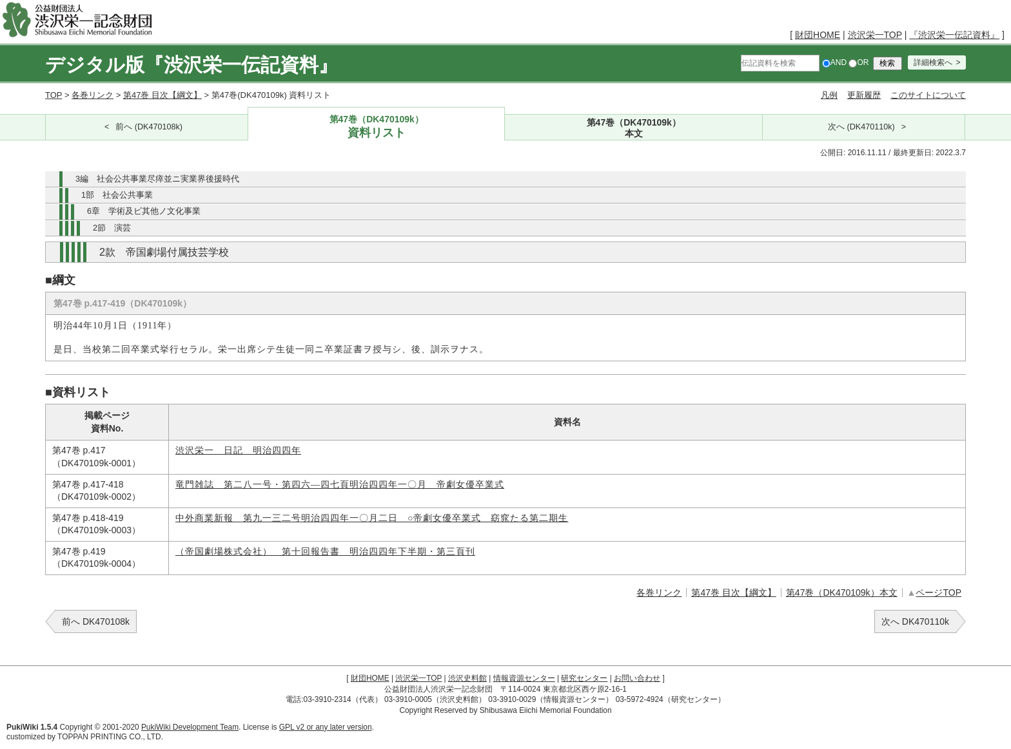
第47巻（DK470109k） (376, 127)
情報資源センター (524, 678)
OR (859, 62)
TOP (53, 95)
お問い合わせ (637, 678)
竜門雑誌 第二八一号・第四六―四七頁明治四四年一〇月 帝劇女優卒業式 (339, 484)
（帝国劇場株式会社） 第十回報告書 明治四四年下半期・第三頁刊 (325, 551)
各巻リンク (92, 95)
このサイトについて (928, 95)
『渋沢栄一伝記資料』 (954, 35)
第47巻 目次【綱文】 (162, 95)
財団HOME (817, 35)
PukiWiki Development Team (190, 727)
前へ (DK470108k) (148, 126)
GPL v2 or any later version (325, 727)
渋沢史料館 (467, 678)
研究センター (584, 678)
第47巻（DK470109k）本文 (842, 592)
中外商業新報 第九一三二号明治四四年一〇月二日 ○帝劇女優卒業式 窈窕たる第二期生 (371, 518)
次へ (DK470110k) (861, 126)
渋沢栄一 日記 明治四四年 (238, 450)
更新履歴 (864, 95)
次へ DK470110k (915, 621)
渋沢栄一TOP (875, 35)
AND (834, 62)
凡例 (829, 95)
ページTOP (938, 592)
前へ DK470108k (96, 621)
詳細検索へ (933, 62)
